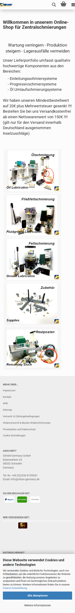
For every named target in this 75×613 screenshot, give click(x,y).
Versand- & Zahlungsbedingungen (21, 416)
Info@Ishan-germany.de (25, 479)
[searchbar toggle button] (54, 5)
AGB (5, 403)
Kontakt (7, 397)
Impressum (9, 390)
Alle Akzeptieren (38, 595)
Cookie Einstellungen (14, 435)
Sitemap (7, 409)
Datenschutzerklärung (15, 588)
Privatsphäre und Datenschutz (19, 429)
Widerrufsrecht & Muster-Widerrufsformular (26, 422)
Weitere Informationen (37, 605)
